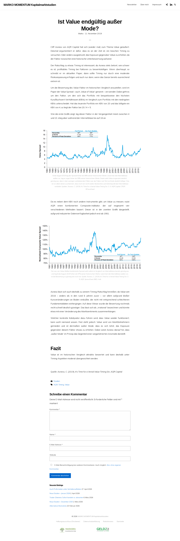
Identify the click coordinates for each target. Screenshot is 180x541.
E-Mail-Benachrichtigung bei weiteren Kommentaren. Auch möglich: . (85, 467)
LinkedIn (172, 4)
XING (168, 4)
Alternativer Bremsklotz (58, 506)
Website (53, 455)
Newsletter (132, 4)
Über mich (144, 4)
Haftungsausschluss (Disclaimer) (68, 521)
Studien (56, 381)
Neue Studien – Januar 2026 (60, 493)
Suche (176, 4)
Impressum (156, 4)
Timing (61, 384)
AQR (56, 384)
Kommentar (55, 409)
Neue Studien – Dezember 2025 (61, 502)
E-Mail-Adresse (56, 445)
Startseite (120, 521)
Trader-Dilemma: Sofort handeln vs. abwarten (66, 497)
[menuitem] (131, 4)
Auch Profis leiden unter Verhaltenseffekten (65, 489)
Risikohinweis (108, 521)
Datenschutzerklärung (91, 521)
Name (53, 434)
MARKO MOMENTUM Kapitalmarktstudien (93, 516)
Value (67, 384)
